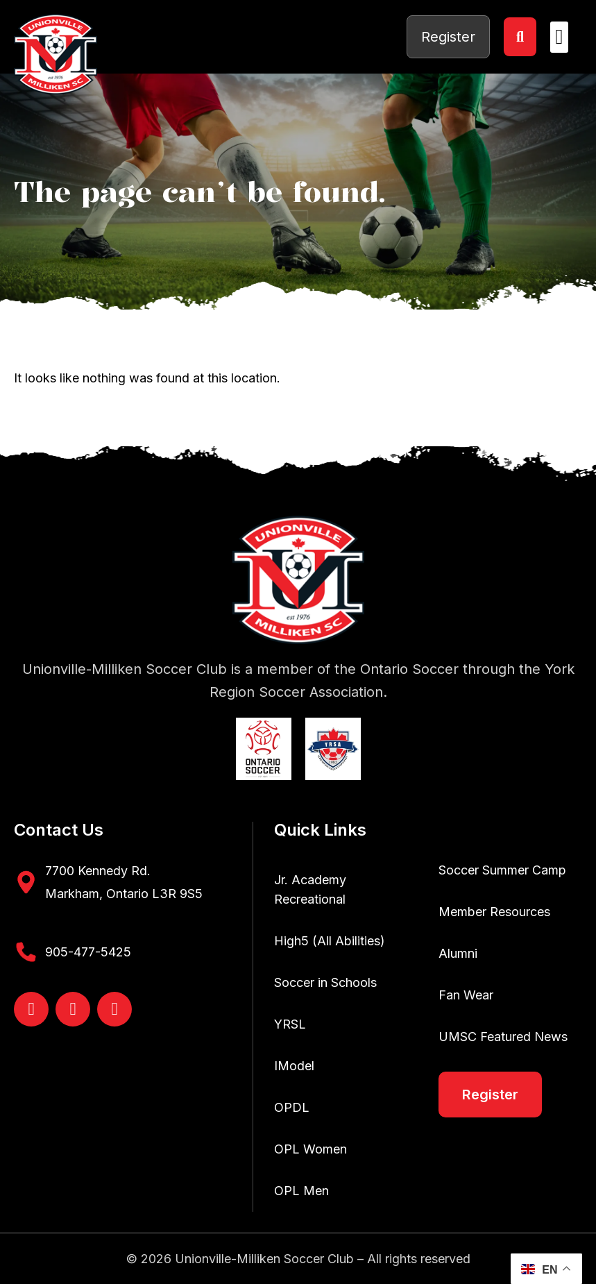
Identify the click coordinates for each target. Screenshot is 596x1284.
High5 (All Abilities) (329, 941)
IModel (294, 1065)
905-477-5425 (88, 952)
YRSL (290, 1024)
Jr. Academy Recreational (310, 889)
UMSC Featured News (503, 1036)
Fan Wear (466, 995)
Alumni (458, 953)
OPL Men (301, 1190)
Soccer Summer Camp (502, 870)
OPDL (291, 1107)
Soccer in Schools (325, 982)
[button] (559, 37)
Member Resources (494, 911)
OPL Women (310, 1149)
